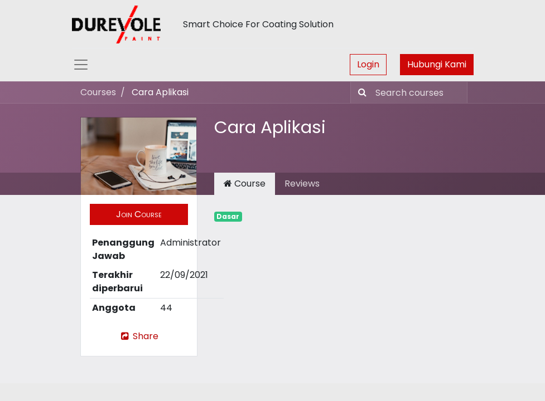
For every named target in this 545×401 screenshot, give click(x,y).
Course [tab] (245, 183)
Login (368, 64)
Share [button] (138, 336)
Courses (98, 92)
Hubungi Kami (436, 64)
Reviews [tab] (302, 183)
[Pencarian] (360, 92)
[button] (139, 214)
